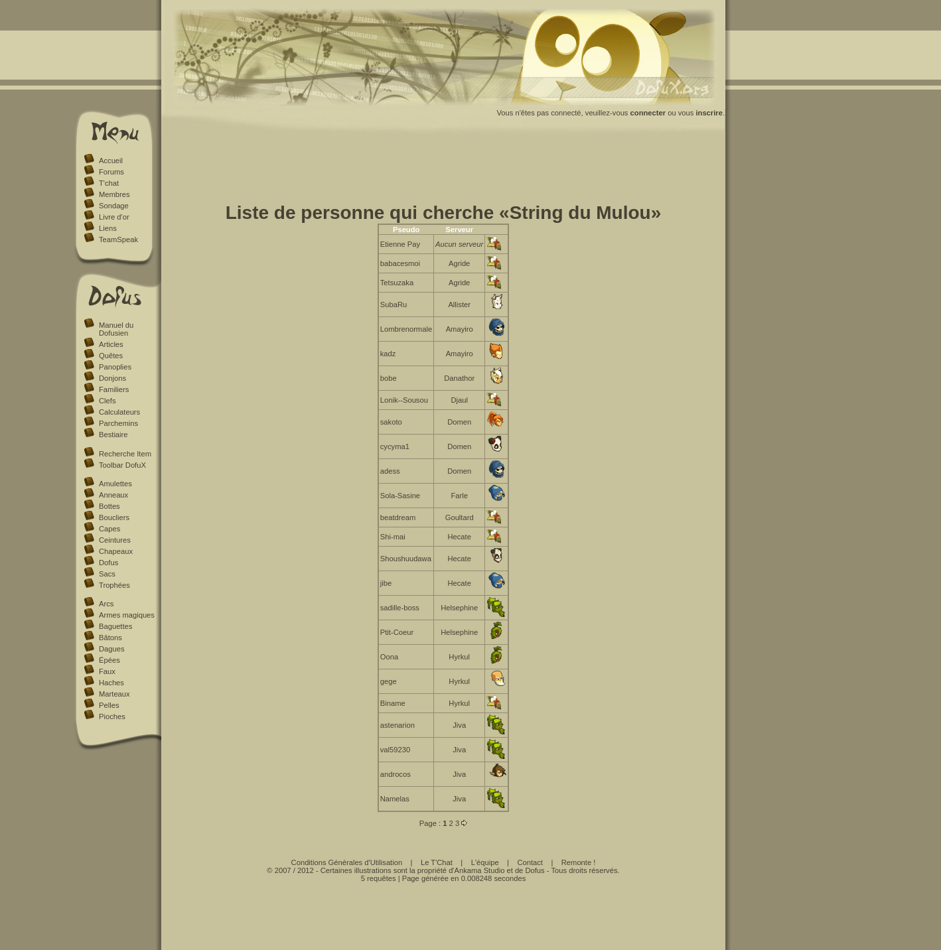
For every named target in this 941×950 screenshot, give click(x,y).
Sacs (107, 574)
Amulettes (115, 484)
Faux (107, 671)
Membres (114, 194)
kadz (388, 354)
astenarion (397, 725)
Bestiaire (113, 435)
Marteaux (114, 694)
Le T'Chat (437, 862)
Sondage (114, 206)
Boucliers (114, 517)
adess (390, 471)
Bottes (109, 506)
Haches (111, 683)
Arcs (106, 604)
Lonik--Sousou (404, 400)
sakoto (391, 422)
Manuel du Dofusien (116, 329)
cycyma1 (394, 446)
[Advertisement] (443, 171)
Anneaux (113, 495)
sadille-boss (399, 608)
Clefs (107, 401)
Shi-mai (392, 537)
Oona (389, 657)
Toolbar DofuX (122, 465)
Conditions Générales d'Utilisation (347, 862)
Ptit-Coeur (396, 632)
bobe (388, 378)
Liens (108, 228)
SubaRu (393, 304)
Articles (111, 344)
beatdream (398, 517)
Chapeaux (116, 551)
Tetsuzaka (396, 283)
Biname (392, 703)
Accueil (111, 161)
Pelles (109, 705)
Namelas (394, 799)
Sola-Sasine (400, 496)
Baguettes (115, 626)
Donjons (112, 378)
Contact (530, 862)
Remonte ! (578, 862)
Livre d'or (114, 217)
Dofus (108, 563)
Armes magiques (127, 615)
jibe (386, 583)
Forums (111, 172)
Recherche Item (125, 454)
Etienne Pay (400, 244)
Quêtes (111, 356)
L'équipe (485, 862)
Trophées (114, 585)
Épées (109, 660)
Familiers (114, 389)
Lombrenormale (406, 329)
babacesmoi (400, 263)
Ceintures (115, 540)
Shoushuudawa (405, 559)
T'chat (109, 183)
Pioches (112, 716)
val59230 (395, 750)
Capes (109, 529)
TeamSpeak (118, 239)
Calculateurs (119, 412)
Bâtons (110, 638)
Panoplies (115, 367)
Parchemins (118, 423)
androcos (395, 774)
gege (388, 681)
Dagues (112, 649)
